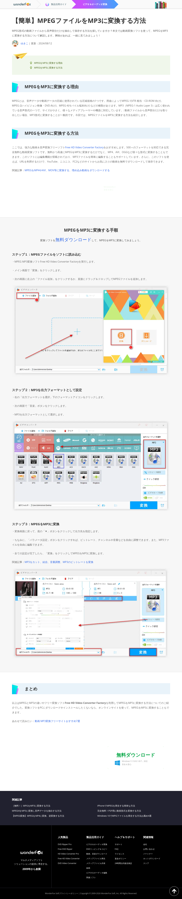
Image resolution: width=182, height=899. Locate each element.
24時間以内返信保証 (123, 863)
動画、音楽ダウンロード (96, 853)
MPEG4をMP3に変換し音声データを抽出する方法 (37, 810)
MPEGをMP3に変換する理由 (48, 62)
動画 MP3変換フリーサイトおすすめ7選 (57, 721)
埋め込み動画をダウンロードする (91, 170)
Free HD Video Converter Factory (84, 147)
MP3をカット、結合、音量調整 (42, 562)
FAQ (116, 849)
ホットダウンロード (151, 858)
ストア (146, 863)
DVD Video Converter (67, 863)
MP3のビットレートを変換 (78, 562)
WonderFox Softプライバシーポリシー (61, 893)
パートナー (148, 853)
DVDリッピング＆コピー (96, 849)
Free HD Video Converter (69, 858)
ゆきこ (24, 43)
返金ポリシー (120, 858)
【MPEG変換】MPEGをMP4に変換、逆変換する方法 (38, 815)
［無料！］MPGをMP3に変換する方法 (31, 805)
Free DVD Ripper (65, 849)
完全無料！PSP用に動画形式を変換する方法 (119, 810)
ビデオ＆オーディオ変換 (96, 844)
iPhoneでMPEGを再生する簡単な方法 (116, 805)
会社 (145, 844)
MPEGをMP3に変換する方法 (48, 67)
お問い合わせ (149, 849)
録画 (88, 868)
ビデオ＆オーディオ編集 (96, 872)
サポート (118, 844)
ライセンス (119, 853)
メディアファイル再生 (95, 858)
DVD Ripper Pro (65, 844)
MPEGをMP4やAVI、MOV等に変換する (47, 170)
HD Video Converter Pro (68, 853)
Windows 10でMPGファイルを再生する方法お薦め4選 (124, 815)
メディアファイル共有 (95, 863)
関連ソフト (91, 877)
